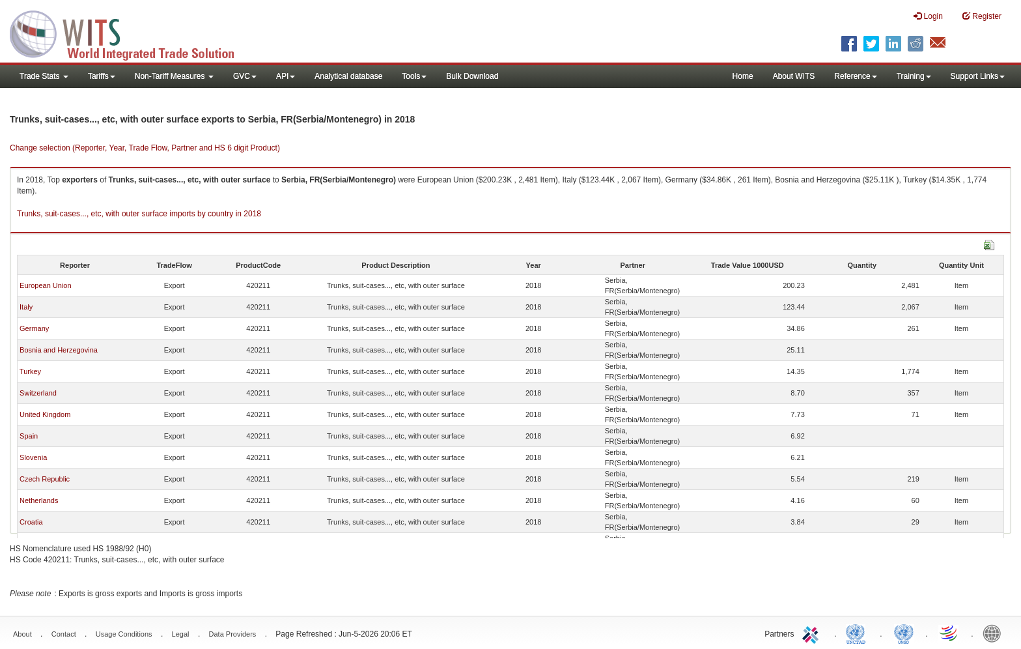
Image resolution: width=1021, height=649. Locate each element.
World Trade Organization (949, 633)
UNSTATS (904, 633)
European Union (46, 285)
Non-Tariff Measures (174, 76)
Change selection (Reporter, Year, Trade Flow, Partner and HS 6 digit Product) (145, 147)
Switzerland (38, 393)
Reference (855, 76)
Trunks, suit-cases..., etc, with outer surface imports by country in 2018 (139, 213)
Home (743, 76)
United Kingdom (45, 414)
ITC (813, 633)
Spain (29, 436)
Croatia (31, 522)
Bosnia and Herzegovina (59, 350)
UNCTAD (858, 633)
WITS (130, 32)
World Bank (995, 633)
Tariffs (101, 76)
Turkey (30, 371)
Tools (414, 76)
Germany (34, 328)
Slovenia (33, 457)
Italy (26, 307)
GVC (245, 76)
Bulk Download (472, 76)
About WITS (794, 76)
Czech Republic (45, 479)
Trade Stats (44, 76)
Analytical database (348, 76)
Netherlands (39, 500)
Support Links (978, 76)
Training (914, 76)
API (285, 76)
